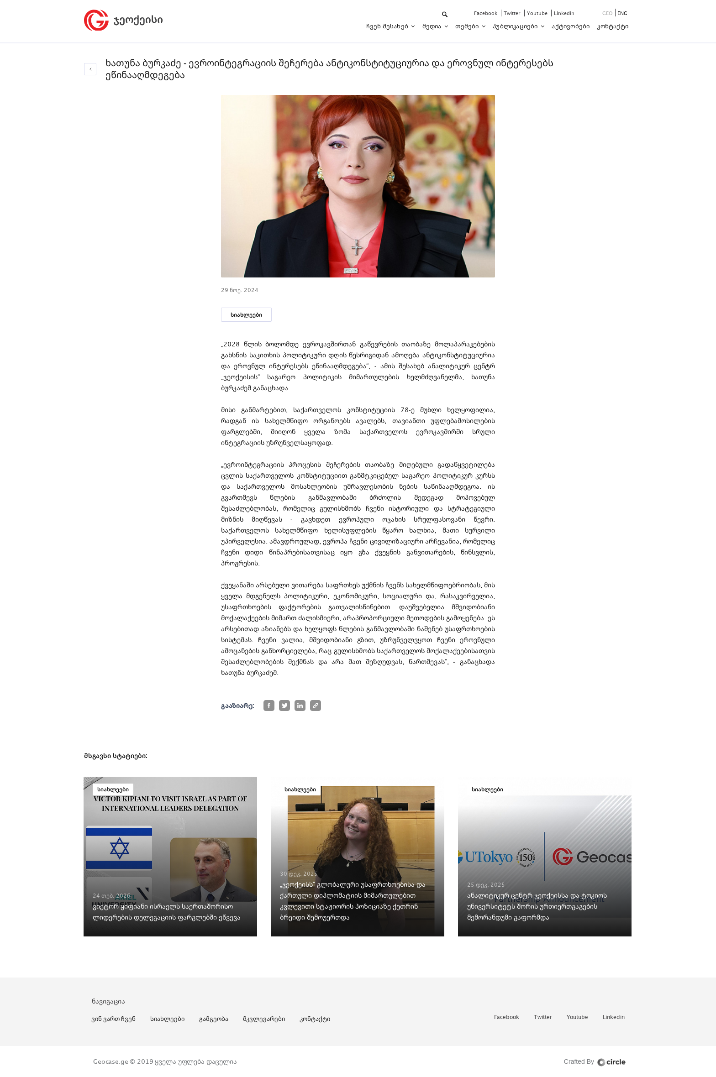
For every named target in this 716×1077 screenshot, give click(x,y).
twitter (513, 13)
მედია (432, 26)
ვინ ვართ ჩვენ (113, 1018)
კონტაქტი (612, 26)
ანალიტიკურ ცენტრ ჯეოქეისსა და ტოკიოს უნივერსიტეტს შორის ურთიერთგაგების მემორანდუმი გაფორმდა (537, 906)
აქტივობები (571, 26)
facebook (486, 13)
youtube (538, 13)
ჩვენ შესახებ (388, 26)
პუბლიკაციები (516, 26)
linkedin (564, 13)
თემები (467, 26)
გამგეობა (213, 1018)
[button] (445, 15)
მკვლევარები (264, 1018)
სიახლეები (246, 315)
